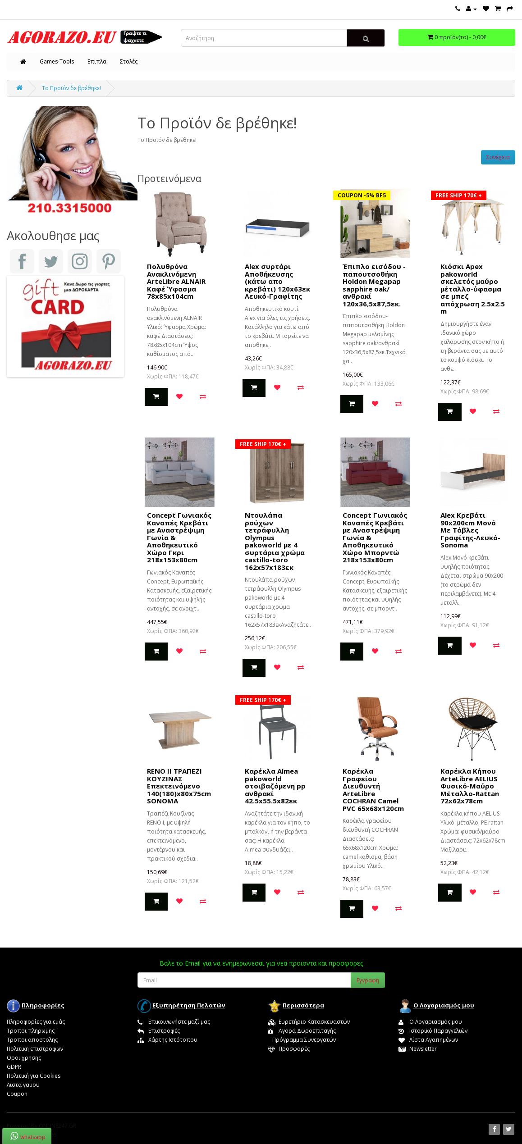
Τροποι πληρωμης (31, 1031)
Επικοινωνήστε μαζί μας (173, 1021)
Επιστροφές (158, 1031)
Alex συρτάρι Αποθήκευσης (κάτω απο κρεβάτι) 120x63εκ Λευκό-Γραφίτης (277, 281)
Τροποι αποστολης (32, 1040)
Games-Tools (57, 61)
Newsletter (417, 1049)
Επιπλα (96, 61)
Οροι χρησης (24, 1058)
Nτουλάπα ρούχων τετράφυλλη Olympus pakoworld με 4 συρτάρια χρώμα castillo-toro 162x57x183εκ (275, 541)
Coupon (17, 1094)
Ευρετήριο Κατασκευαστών (309, 1021)
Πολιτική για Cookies (33, 1076)
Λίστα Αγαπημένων (428, 1040)
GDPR (14, 1067)
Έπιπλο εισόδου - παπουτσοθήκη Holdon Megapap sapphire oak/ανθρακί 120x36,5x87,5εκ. (374, 285)
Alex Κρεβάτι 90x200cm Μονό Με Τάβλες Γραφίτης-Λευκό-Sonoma (470, 529)
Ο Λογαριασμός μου (430, 1021)
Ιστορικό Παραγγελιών (432, 1031)
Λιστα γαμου (23, 1085)
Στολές (128, 61)
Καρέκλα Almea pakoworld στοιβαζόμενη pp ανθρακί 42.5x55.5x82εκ (275, 785)
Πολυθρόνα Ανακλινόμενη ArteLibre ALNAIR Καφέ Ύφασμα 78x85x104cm (176, 281)
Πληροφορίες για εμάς (36, 1021)
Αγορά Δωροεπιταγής (302, 1031)
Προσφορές (289, 1049)
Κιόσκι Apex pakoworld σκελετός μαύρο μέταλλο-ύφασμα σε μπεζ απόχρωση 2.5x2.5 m (472, 288)
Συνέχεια (498, 157)
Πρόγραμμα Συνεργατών (302, 1040)
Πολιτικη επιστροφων (35, 1049)
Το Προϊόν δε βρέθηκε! (71, 88)
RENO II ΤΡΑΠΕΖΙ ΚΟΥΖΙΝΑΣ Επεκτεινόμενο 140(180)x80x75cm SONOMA (179, 785)
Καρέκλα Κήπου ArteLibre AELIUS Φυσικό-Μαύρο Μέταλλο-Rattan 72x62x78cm (469, 785)
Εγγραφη (368, 980)
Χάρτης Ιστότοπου (167, 1040)
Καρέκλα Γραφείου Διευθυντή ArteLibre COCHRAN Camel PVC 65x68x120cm (373, 789)
